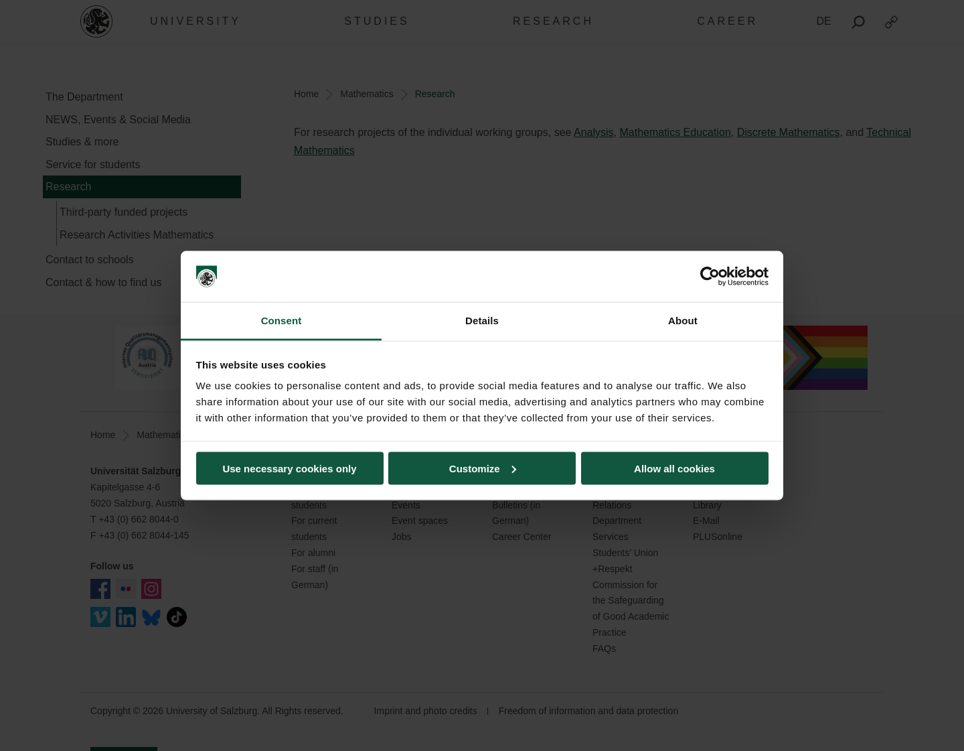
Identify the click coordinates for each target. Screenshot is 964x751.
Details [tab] (482, 320)
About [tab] (683, 320)
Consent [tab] (281, 320)
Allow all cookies (674, 468)
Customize (482, 468)
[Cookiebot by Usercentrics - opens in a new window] (710, 277)
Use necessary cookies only (289, 468)
